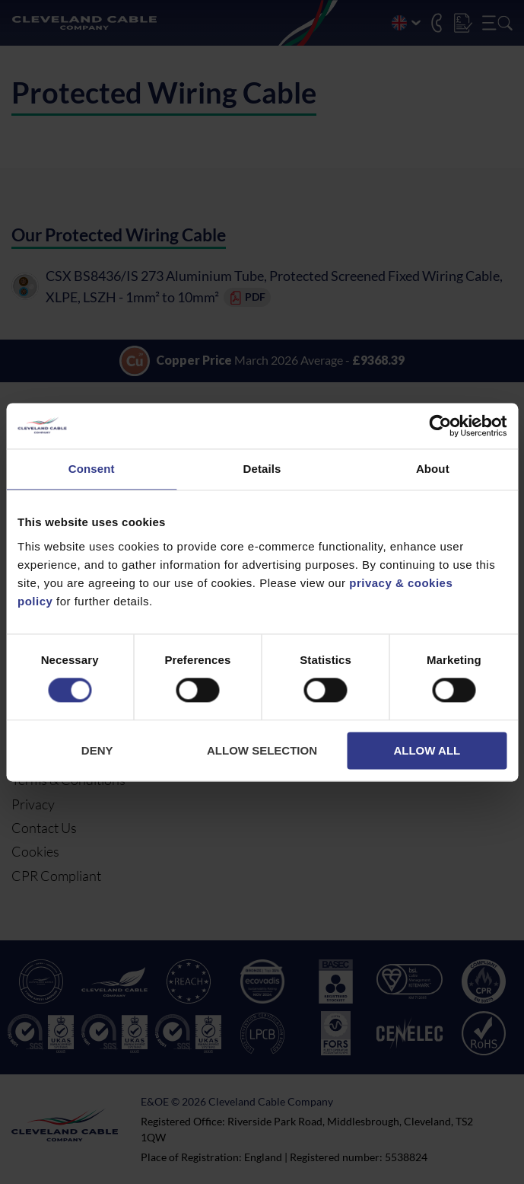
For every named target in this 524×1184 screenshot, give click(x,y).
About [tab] (432, 468)
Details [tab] (262, 468)
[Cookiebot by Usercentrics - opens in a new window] (440, 425)
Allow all (426, 750)
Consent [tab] (91, 468)
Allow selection (262, 750)
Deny (97, 750)
